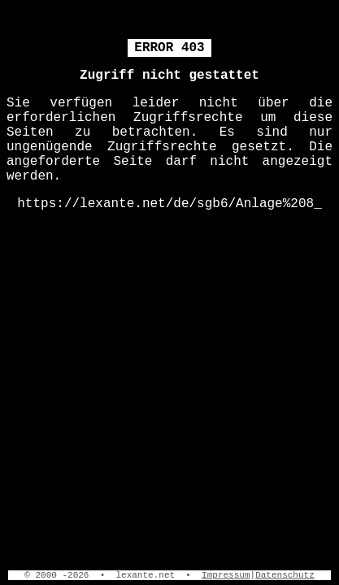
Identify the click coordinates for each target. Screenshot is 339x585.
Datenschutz (285, 575)
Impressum (226, 575)
